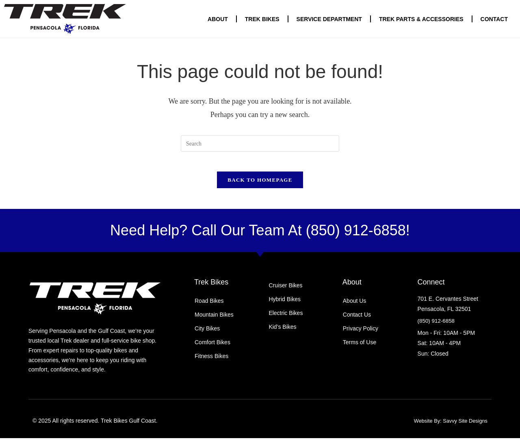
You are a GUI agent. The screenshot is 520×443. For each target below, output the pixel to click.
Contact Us (357, 319)
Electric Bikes (286, 318)
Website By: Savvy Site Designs (447, 426)
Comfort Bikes (212, 347)
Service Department (329, 19)
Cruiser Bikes (285, 290)
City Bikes (207, 333)
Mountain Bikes (214, 319)
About (218, 19)
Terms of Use (359, 347)
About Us (354, 305)
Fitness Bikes (211, 361)
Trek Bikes (262, 19)
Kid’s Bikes (282, 331)
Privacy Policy (360, 333)
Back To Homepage (260, 185)
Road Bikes (209, 305)
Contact (494, 19)
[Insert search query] (260, 143)
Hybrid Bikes (285, 304)
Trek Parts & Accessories (421, 19)
